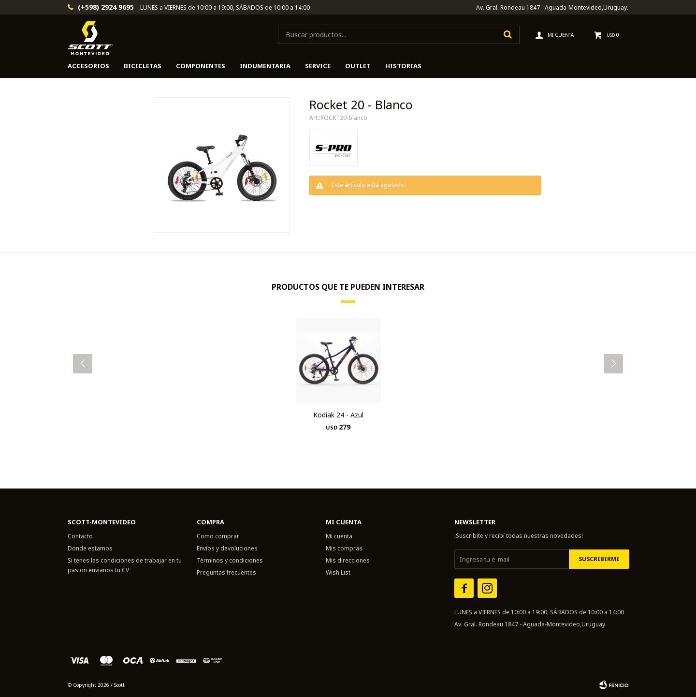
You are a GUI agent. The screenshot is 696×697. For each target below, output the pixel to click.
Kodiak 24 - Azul (338, 414)
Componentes (200, 65)
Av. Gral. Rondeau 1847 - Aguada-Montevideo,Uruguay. (552, 7)
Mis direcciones (348, 560)
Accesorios (88, 65)
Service (318, 65)
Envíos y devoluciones (227, 548)
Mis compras (344, 548)
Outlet (358, 65)
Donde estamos (90, 548)
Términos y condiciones (230, 560)
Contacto (80, 536)
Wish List (338, 572)
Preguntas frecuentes (226, 572)
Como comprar (218, 536)
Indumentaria (265, 65)
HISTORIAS (403, 65)
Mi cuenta (339, 536)
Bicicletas (142, 65)
